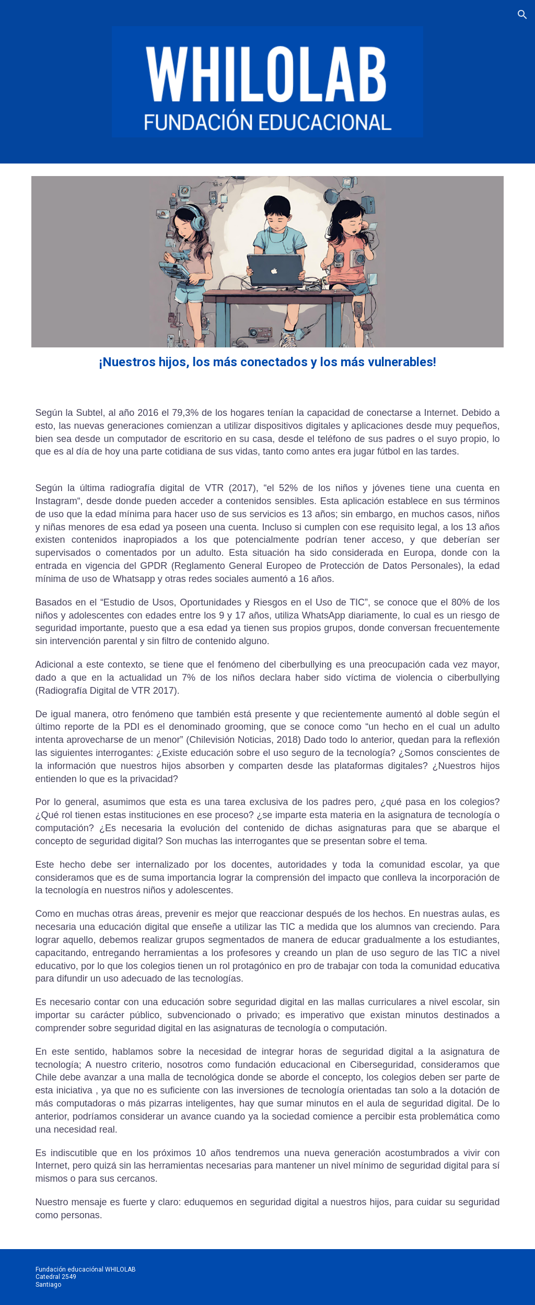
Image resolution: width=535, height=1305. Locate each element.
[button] (522, 14)
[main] (267, 362)
